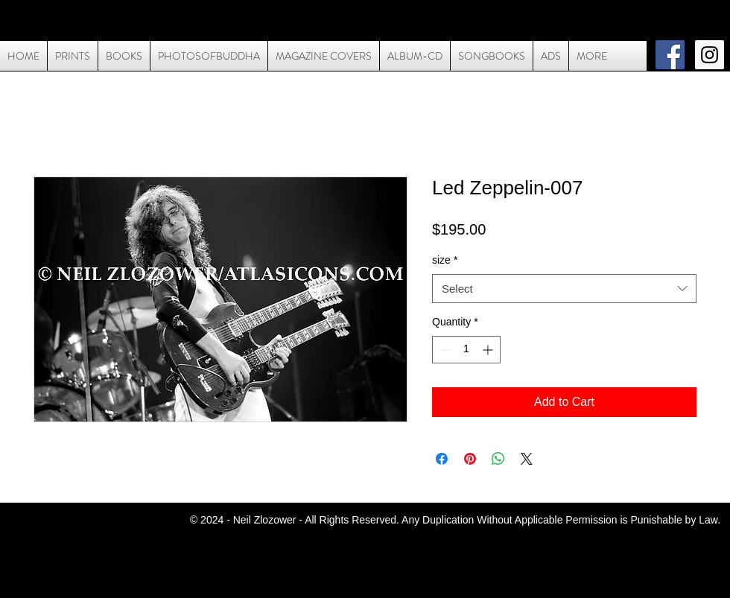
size (444, 260)
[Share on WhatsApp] (498, 459)
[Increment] (489, 350)
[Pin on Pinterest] (470, 459)
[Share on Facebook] (442, 459)
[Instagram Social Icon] (709, 54)
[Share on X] (527, 459)
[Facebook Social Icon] (670, 54)
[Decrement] (443, 350)
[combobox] (564, 288)
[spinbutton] (466, 350)
